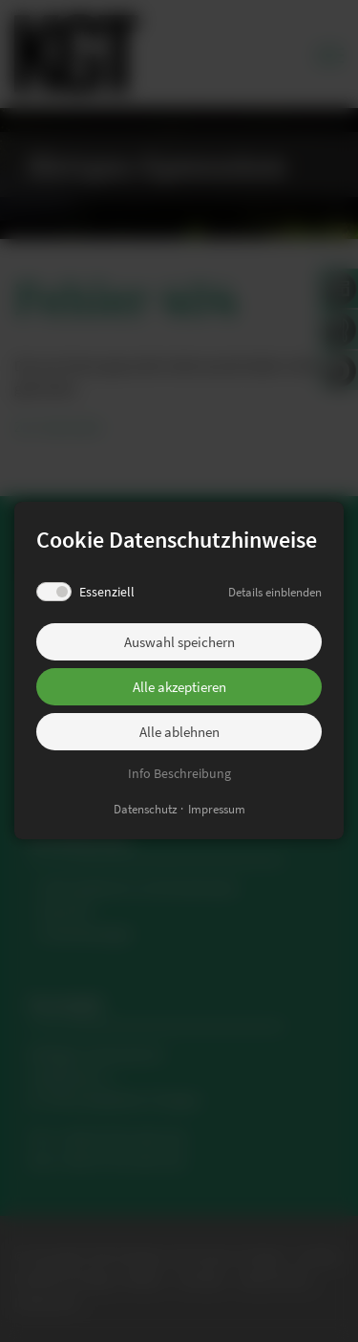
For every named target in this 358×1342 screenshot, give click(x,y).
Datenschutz (146, 810)
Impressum (216, 810)
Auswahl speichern (179, 642)
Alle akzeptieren (179, 687)
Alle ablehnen (179, 732)
